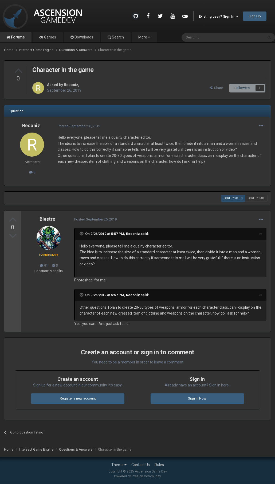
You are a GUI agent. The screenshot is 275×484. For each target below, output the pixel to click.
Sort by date (256, 198)
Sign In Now (197, 398)
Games (49, 37)
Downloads (83, 37)
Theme (119, 465)
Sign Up (255, 16)
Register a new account (78, 398)
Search (117, 37)
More (144, 37)
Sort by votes (233, 198)
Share (216, 88)
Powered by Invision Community (137, 476)
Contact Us (140, 465)
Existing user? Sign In (218, 16)
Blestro (48, 219)
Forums (17, 37)
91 (44, 266)
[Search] (210, 37)
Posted (79, 126)
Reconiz (71, 85)
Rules (159, 465)
